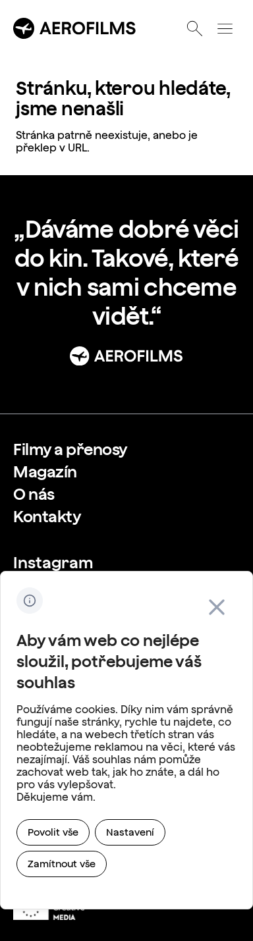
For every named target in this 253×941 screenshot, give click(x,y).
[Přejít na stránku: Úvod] (126, 355)
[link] (70, 449)
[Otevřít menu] (225, 28)
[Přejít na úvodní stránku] (74, 28)
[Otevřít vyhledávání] (194, 28)
